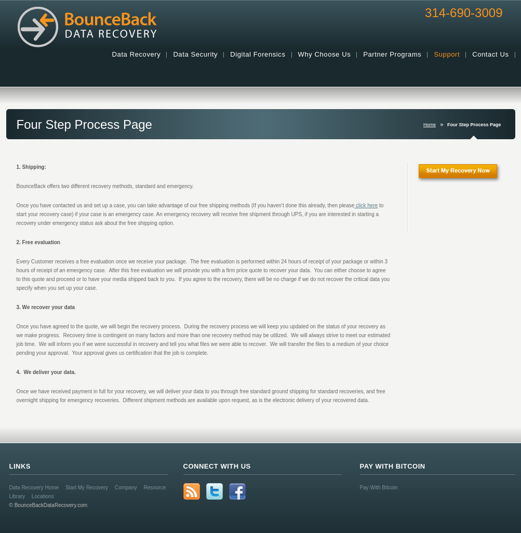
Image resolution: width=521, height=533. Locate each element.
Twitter (214, 491)
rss (191, 491)
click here (366, 205)
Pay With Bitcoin (379, 487)
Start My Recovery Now (466, 176)
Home (429, 124)
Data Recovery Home (34, 487)
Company (126, 487)
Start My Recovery (86, 487)
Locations (43, 496)
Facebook (237, 491)
